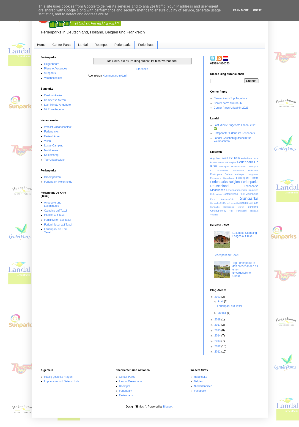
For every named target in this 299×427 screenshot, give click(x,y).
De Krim (234, 158)
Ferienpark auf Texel (226, 255)
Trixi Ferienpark (238, 210)
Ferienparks (122, 45)
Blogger (168, 406)
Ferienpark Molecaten (245, 170)
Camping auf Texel (55, 210)
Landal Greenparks (131, 381)
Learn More (240, 10)
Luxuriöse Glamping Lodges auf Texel (244, 234)
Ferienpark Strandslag (222, 178)
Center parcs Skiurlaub (228, 103)
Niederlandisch (203, 386)
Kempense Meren (55, 100)
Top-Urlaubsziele (54, 159)
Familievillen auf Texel (57, 219)
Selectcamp (51, 155)
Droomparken (52, 177)
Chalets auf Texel (54, 215)
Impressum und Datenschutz (61, 381)
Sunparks (50, 73)
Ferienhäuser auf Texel (58, 224)
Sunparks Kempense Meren (227, 207)
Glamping (253, 190)
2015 (217, 330)
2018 (217, 319)
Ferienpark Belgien (227, 162)
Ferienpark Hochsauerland (232, 166)
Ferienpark (125, 390)
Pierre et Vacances (55, 68)
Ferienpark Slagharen (246, 174)
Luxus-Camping (53, 145)
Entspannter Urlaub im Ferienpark (234, 133)
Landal (83, 45)
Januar (222, 312)
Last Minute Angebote (57, 104)
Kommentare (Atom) (115, 75)
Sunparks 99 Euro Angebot (223, 203)
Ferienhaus (146, 45)
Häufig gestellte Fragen (58, 376)
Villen (47, 141)
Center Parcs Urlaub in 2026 (231, 107)
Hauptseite (200, 376)
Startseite (142, 69)
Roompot (101, 45)
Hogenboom (51, 64)
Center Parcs (61, 45)
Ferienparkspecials (236, 190)
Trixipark (254, 210)
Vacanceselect (53, 78)
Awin (225, 158)
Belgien (198, 381)
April (221, 301)
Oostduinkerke (53, 95)
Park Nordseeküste (222, 199)
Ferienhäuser (52, 136)
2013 (217, 341)
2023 (217, 296)
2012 (217, 346)
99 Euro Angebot (54, 109)
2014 (217, 335)
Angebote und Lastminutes (52, 204)
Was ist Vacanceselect (57, 127)
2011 (217, 351)
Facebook (200, 390)
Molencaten (216, 194)
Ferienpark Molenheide (58, 181)
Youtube (214, 214)
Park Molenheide (248, 194)
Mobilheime (51, 150)
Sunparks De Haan (247, 202)
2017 (217, 324)
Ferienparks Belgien (225, 182)
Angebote (215, 158)
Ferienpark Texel (247, 177)
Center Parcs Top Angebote (230, 98)
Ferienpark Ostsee (221, 174)
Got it (257, 10)
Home (41, 45)
